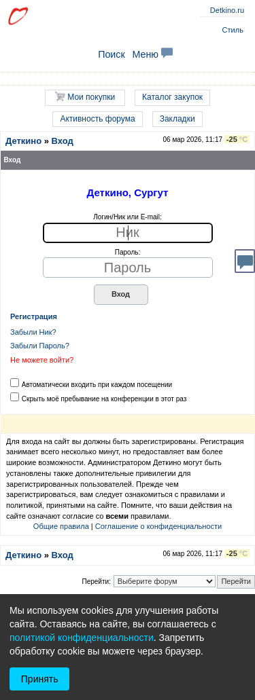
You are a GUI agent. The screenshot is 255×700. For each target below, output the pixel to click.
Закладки (177, 119)
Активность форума (97, 119)
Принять (39, 679)
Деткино (23, 141)
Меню (152, 54)
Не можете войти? (41, 360)
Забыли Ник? (33, 332)
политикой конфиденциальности (82, 637)
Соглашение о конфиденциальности (158, 526)
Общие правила (61, 526)
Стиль (232, 30)
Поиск (111, 54)
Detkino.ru (227, 10)
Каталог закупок (172, 97)
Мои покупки (85, 97)
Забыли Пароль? (39, 346)
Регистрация (33, 316)
